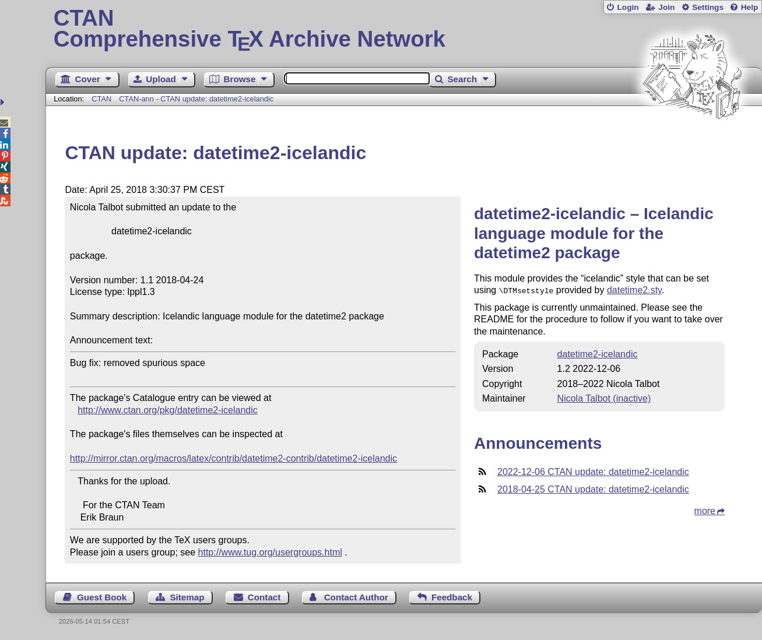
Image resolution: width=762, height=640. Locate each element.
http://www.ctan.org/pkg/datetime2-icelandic (168, 410)
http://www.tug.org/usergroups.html (270, 552)
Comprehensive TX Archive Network (404, 29)
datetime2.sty (634, 290)
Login (627, 7)
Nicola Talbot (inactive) (604, 397)
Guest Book (102, 597)
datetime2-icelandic (597, 353)
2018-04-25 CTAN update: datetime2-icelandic (593, 488)
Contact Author (356, 597)
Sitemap (187, 597)
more (704, 510)
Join (666, 7)
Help (750, 7)
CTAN (101, 98)
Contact (264, 597)
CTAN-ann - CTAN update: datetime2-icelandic (196, 98)
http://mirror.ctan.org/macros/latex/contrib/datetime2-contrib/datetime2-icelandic (233, 458)
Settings (708, 7)
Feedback (451, 597)
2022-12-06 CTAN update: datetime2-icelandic (593, 471)
